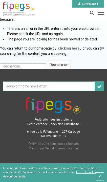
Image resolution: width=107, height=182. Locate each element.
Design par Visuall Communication (53, 148)
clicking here (69, 48)
